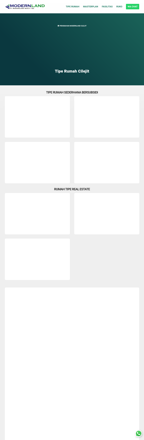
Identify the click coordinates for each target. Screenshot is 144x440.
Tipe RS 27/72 (61, 351)
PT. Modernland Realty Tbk (19, 403)
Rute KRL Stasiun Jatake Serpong (22, 393)
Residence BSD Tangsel (71, 416)
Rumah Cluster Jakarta (71, 407)
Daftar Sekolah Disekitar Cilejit (21, 416)
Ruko (119, 6)
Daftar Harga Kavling (70, 393)
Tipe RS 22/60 (44, 351)
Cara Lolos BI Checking (71, 384)
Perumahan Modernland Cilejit (73, 26)
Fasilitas (107, 6)
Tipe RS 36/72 (78, 351)
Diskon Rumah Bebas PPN (19, 379)
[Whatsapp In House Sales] (138, 434)
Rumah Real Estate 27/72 (101, 351)
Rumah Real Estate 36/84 (21, 356)
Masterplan (90, 6)
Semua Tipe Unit (75, 356)
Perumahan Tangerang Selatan (75, 412)
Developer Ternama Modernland (104, 356)
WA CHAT (133, 6)
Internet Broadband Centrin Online (23, 398)
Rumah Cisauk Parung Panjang (75, 389)
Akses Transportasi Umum (19, 389)
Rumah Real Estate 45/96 (51, 356)
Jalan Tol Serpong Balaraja (19, 384)
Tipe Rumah (72, 6)
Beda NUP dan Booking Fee (73, 379)
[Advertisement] (72, 48)
